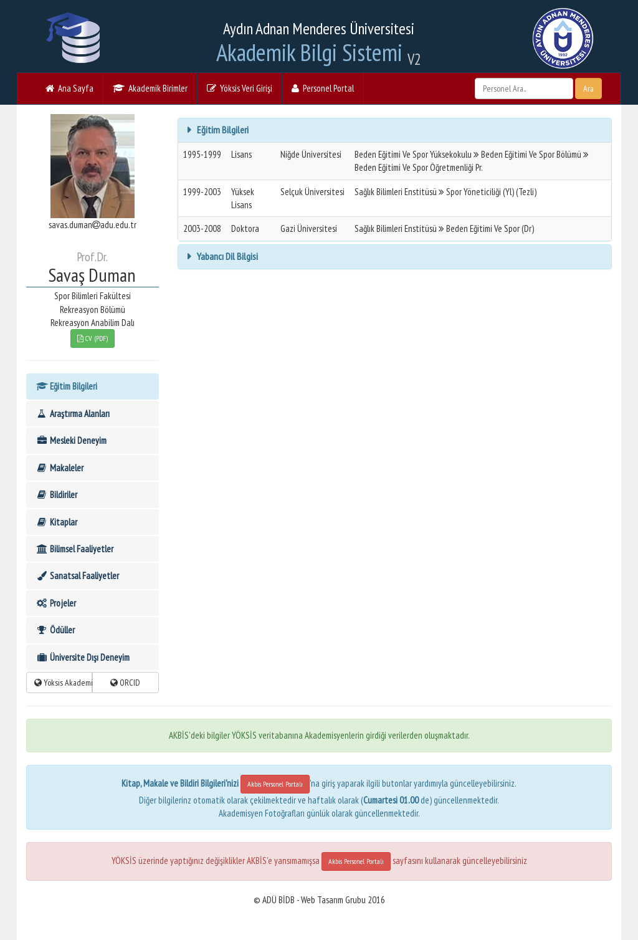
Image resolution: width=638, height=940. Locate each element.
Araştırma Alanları (73, 414)
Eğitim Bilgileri (66, 386)
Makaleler (59, 468)
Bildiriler (56, 495)
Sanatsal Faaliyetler (77, 576)
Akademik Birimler (150, 88)
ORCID (125, 682)
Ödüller (55, 630)
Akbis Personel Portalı (275, 784)
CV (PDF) (92, 338)
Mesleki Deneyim (71, 440)
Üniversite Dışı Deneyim (83, 657)
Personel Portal (323, 88)
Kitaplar (56, 522)
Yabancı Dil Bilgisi (226, 256)
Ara (588, 88)
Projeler (56, 603)
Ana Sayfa (69, 88)
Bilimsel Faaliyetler (74, 549)
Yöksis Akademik (63, 682)
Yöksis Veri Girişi (239, 88)
